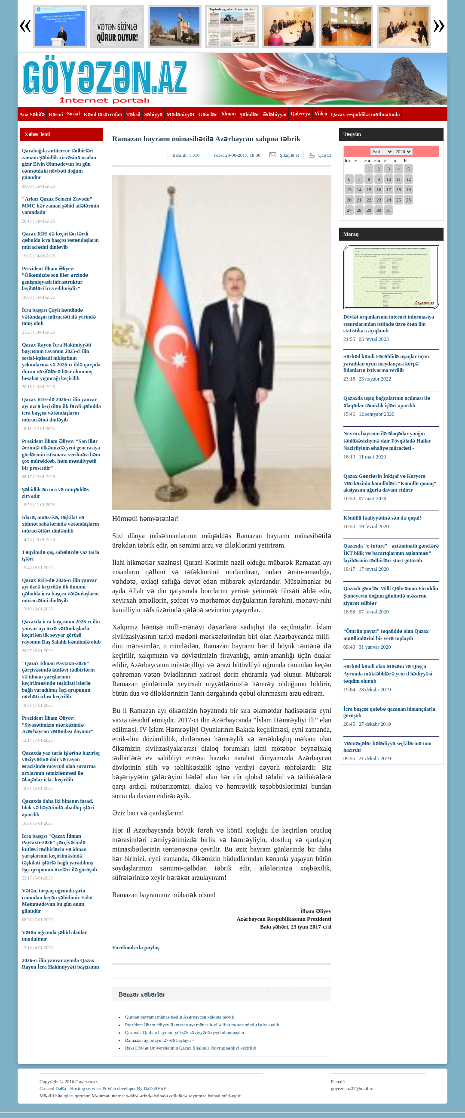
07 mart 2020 (372, 499)
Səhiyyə (153, 114)
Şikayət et (289, 155)
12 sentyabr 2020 (377, 414)
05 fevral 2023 (374, 339)
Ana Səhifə (32, 114)
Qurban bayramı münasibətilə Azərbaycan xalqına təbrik (179, 1016)
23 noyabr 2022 (375, 379)
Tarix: (236, 155)
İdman (228, 114)
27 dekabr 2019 (375, 724)
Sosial (73, 114)
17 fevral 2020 (374, 569)
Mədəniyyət (180, 114)
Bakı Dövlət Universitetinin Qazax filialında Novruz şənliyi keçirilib (190, 1047)
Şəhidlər (249, 114)
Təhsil (133, 114)
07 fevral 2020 (374, 612)
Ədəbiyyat (275, 114)
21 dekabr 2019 (375, 759)
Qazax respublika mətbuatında (365, 114)
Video (321, 114)
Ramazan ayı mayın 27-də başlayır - (159, 1040)
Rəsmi (56, 114)
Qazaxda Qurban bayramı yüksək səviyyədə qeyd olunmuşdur (185, 1032)
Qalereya (300, 114)
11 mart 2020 (372, 457)
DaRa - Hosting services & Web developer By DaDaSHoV (111, 1088)
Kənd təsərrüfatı (103, 114)
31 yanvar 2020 (375, 647)
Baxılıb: (185, 155)
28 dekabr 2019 (375, 690)
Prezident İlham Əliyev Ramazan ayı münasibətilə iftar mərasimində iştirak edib (202, 1024)
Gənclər (207, 114)
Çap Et (324, 155)
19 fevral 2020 (374, 526)
